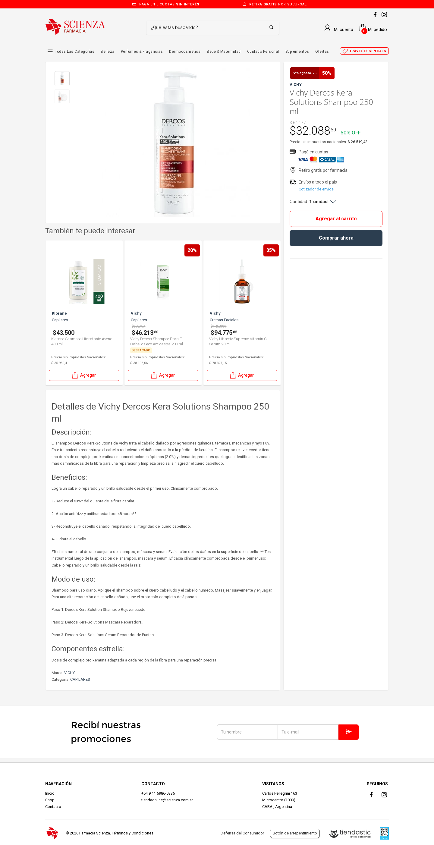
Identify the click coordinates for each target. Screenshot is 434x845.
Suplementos (297, 51)
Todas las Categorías (74, 51)
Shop (50, 800)
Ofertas (322, 51)
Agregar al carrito (336, 218)
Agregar (83, 375)
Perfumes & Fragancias (142, 51)
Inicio (50, 793)
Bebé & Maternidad (224, 51)
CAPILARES (80, 679)
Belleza (108, 51)
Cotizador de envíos (316, 189)
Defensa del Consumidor (242, 833)
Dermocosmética (184, 51)
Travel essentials (367, 51)
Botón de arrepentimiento (295, 833)
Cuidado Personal (263, 51)
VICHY (69, 673)
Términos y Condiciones (132, 833)
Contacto (53, 806)
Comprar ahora (336, 238)
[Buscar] (208, 27)
